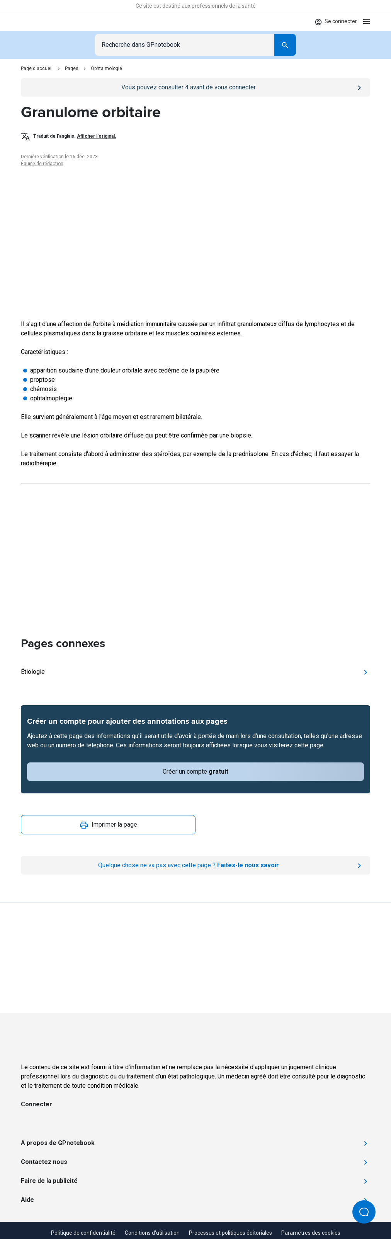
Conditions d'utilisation (152, 1233)
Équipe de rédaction (42, 163)
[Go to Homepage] (43, 21)
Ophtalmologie (106, 68)
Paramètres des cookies (310, 1233)
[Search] (285, 45)
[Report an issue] (195, 865)
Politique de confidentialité (83, 1233)
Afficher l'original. (96, 136)
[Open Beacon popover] (364, 1212)
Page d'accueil (37, 68)
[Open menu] (366, 21)
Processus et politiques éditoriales (230, 1233)
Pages (71, 68)
